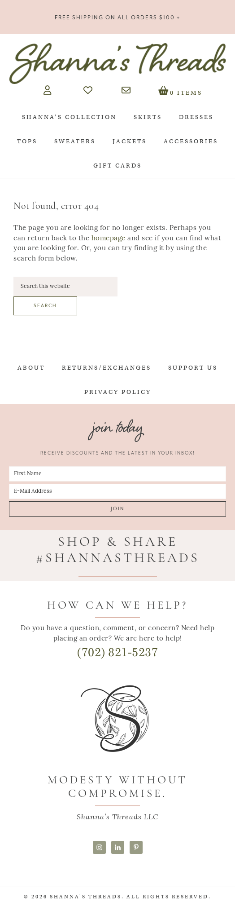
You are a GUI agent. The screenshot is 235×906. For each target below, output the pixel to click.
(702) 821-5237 (117, 652)
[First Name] (117, 474)
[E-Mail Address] (117, 491)
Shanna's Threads (117, 63)
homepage (108, 238)
